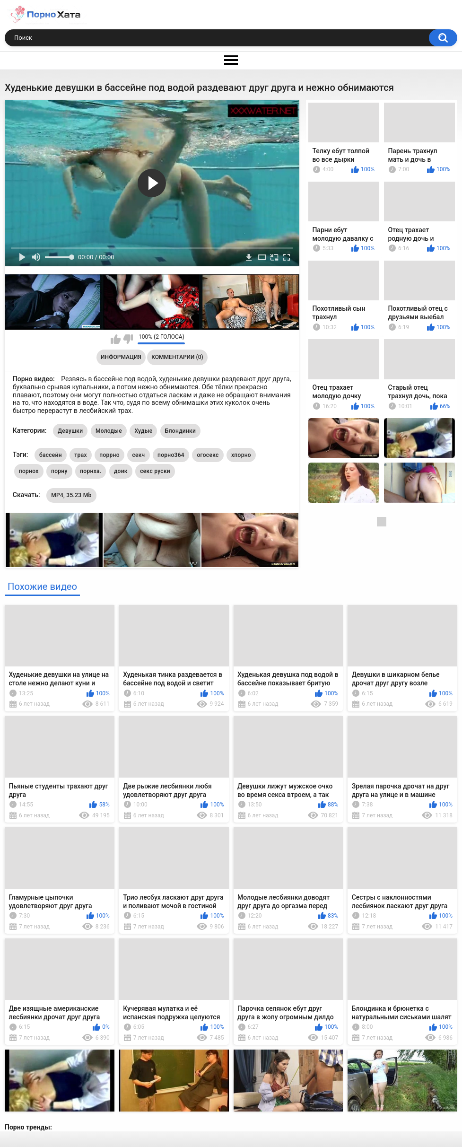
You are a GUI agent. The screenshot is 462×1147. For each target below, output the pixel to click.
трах (80, 455)
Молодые (109, 431)
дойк (121, 471)
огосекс (207, 455)
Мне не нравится (128, 339)
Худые (143, 431)
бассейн (50, 455)
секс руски (155, 471)
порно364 (170, 455)
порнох (29, 471)
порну (59, 471)
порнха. (90, 471)
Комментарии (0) (177, 357)
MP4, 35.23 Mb (71, 495)
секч (138, 455)
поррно (109, 455)
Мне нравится (116, 339)
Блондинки (180, 431)
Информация (121, 357)
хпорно (241, 455)
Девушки (70, 431)
